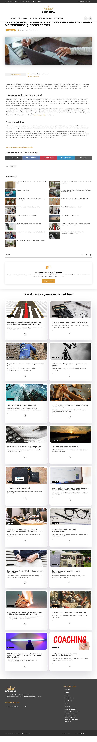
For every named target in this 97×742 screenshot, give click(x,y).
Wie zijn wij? (33, 18)
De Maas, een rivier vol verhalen (65, 452)
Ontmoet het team (45, 18)
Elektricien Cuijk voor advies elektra (71, 221)
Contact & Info (59, 18)
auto (12, 172)
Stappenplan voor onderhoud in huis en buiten (74, 204)
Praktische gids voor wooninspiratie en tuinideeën (30, 246)
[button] (86, 18)
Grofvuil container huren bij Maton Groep (69, 618)
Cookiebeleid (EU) (79, 739)
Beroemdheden (69, 703)
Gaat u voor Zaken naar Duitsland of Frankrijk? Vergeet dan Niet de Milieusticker (25, 536)
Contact (67, 709)
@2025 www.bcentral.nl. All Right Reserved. (17, 739)
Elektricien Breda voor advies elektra (71, 212)
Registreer (67, 712)
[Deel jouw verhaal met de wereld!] (48, 272)
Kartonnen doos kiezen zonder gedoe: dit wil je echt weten (31, 188)
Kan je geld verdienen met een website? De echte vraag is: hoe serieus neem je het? (72, 724)
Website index (66, 739)
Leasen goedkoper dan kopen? (39, 79)
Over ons (67, 695)
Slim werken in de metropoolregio (21, 411)
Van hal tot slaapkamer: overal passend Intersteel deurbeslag (30, 205)
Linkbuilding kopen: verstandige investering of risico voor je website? (72, 717)
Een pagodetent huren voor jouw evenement (66, 577)
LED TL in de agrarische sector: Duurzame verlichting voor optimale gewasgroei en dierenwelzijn (24, 661)
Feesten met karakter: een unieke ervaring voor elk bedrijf (70, 412)
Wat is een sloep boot (22, 196)
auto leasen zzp (39, 121)
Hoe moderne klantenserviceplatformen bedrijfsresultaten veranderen (72, 238)
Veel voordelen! (34, 82)
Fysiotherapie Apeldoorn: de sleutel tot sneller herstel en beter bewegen (76, 196)
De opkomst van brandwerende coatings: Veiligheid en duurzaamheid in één (24, 619)
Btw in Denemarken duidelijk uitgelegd (24, 452)
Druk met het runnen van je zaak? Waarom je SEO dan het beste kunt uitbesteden (70, 494)
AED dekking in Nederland (18, 494)
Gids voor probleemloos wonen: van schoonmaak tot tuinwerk (76, 188)
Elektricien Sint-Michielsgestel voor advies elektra (30, 238)
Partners (13, 18)
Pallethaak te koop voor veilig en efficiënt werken (69, 370)
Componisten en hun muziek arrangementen (64, 536)
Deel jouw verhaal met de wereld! (48, 278)
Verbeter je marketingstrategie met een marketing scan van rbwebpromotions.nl (75, 230)
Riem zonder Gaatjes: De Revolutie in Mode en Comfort (25, 577)
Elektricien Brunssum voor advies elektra (28, 212)
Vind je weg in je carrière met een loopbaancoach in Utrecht (66, 660)
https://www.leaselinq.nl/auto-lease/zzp (19, 153)
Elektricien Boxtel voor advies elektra (26, 221)
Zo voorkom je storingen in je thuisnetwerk (28, 229)
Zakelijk (11, 36)
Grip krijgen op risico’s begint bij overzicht (69, 328)
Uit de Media (22, 18)
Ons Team (67, 698)
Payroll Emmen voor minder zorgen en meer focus (26, 370)
